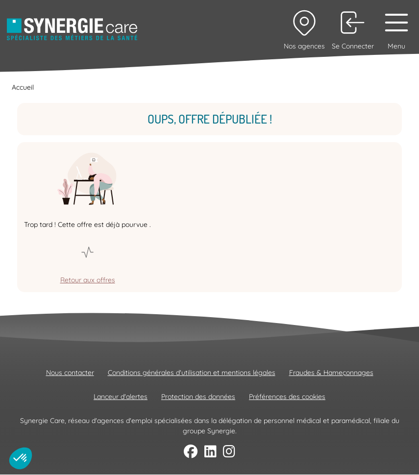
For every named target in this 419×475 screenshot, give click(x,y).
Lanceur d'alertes (121, 396)
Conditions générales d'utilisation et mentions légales (191, 372)
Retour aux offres (87, 279)
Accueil (23, 87)
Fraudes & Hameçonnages (331, 372)
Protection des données (198, 396)
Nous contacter (70, 372)
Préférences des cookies (287, 396)
